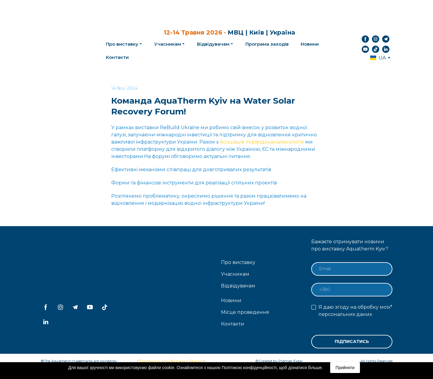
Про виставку (238, 262)
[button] (365, 39)
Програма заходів (267, 44)
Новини (310, 44)
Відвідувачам (213, 44)
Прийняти (345, 367)
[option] (378, 57)
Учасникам (167, 44)
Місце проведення (245, 312)
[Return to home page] (63, 44)
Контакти (117, 57)
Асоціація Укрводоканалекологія (262, 142)
